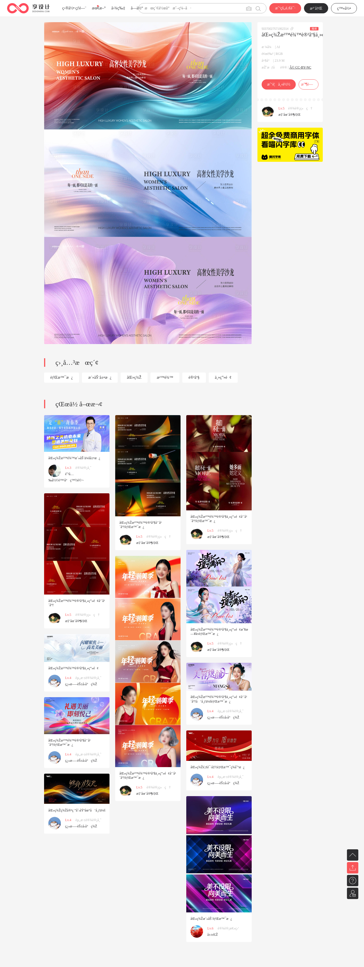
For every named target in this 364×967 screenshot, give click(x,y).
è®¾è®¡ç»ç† (300, 108)
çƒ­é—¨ (80, 8)
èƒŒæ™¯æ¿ (61, 377)
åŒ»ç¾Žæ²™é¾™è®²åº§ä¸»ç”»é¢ (73, 668)
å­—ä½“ (137, 8)
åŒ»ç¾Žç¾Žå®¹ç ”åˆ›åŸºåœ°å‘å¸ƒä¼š (76, 810)
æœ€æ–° (99, 8)
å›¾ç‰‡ (118, 8)
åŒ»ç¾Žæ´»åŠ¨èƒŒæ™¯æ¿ (211, 919)
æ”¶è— (308, 84)
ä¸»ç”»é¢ (223, 377)
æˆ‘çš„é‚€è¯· (285, 8)
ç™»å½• (344, 8)
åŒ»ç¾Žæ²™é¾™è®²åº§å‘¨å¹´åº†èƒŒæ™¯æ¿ (140, 525)
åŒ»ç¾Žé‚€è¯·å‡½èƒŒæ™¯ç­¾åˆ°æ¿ (218, 767)
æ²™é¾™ (165, 377)
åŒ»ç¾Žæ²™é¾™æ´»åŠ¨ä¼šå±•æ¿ (74, 458)
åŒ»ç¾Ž (134, 377)
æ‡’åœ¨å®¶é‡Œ (289, 115)
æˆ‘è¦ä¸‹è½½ (278, 84)
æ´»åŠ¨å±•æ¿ (99, 377)
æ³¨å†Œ (316, 8)
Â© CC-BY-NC (300, 67)
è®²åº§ (194, 377)
